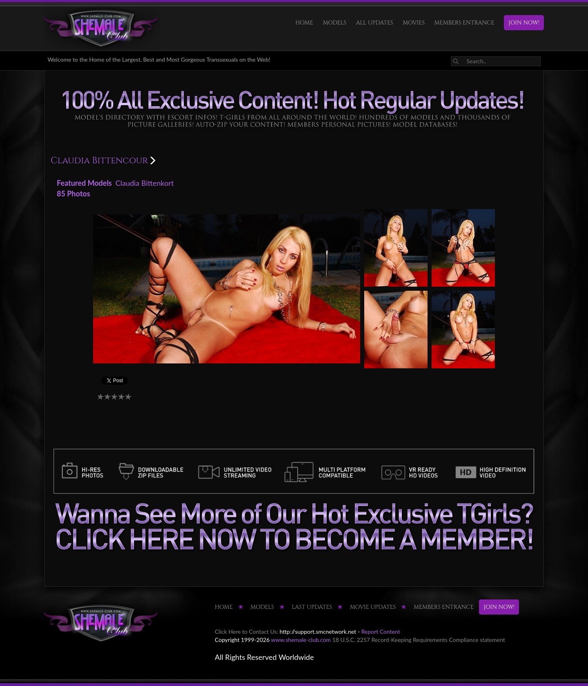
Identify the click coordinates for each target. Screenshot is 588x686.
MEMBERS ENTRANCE (464, 23)
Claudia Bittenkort (145, 182)
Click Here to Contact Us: (246, 631)
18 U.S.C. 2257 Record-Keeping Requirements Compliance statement (418, 639)
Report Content (380, 631)
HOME (304, 23)
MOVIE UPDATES (373, 607)
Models (334, 23)
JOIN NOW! (523, 23)
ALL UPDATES (374, 23)
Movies (414, 23)
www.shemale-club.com (301, 639)
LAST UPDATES (312, 607)
